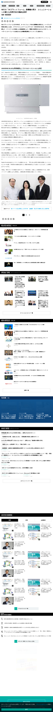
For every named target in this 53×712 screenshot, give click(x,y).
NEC (3, 14)
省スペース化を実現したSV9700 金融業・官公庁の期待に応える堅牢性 (30, 208)
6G (24, 5)
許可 (26, 709)
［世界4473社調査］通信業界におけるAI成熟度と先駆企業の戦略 (18, 639)
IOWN (4, 5)
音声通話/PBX (8, 14)
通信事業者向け (40, 5)
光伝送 (48, 5)
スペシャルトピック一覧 (26, 313)
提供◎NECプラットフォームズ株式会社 (12, 18)
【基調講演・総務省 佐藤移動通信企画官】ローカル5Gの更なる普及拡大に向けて (21, 643)
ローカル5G (12, 5)
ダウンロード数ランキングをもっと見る (26, 657)
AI (17, 5)
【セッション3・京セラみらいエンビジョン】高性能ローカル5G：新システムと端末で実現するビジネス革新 (27, 652)
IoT (31, 5)
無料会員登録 (44, 1)
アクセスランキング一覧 (23, 624)
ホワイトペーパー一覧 (26, 497)
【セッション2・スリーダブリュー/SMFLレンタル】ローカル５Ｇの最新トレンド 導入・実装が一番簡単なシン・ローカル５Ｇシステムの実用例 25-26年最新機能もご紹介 (28, 648)
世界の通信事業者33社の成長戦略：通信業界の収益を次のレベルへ (18, 635)
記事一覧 (26, 406)
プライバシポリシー (41, 704)
